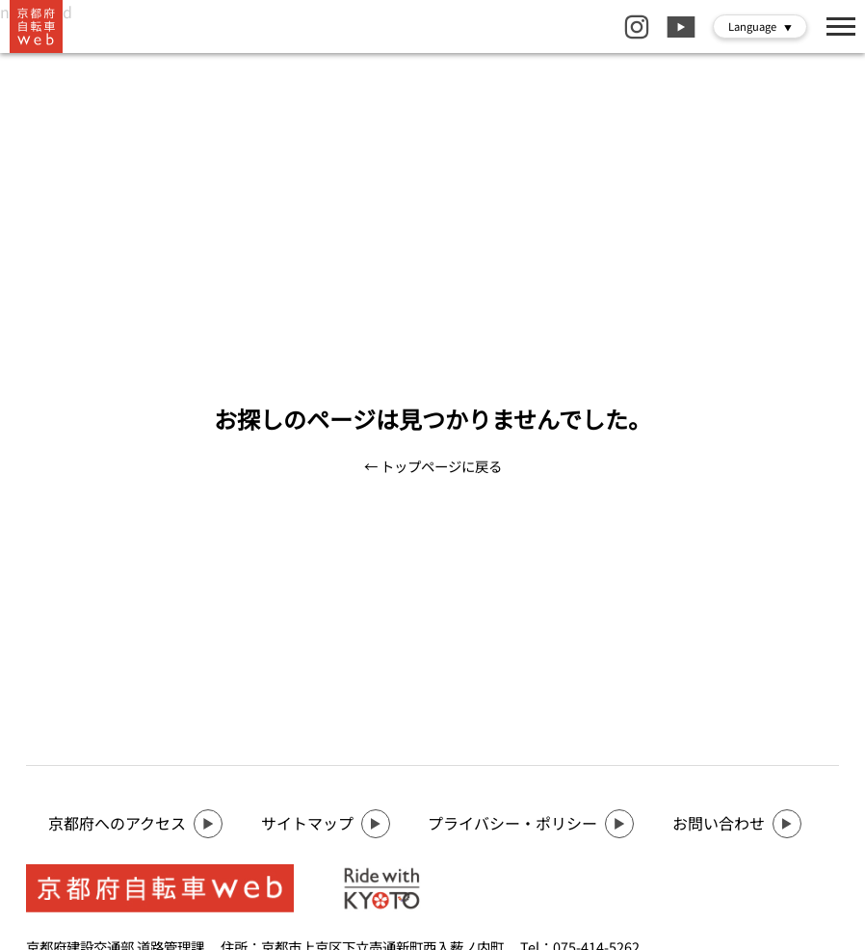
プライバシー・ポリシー (531, 823)
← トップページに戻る (433, 466)
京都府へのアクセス (135, 823)
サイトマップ (325, 823)
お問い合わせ (736, 823)
